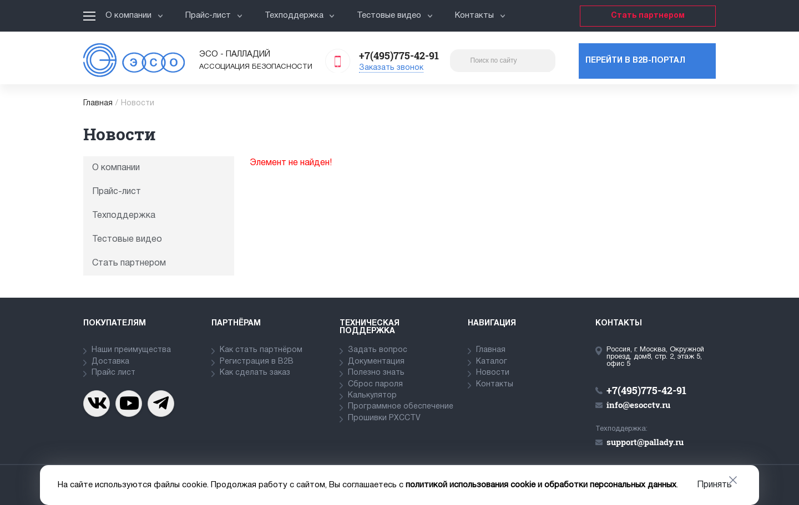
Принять (714, 485)
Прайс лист (113, 372)
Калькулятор (372, 395)
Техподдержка (300, 15)
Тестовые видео (395, 15)
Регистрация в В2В (257, 361)
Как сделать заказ (255, 372)
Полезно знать (376, 372)
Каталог (491, 361)
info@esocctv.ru (638, 404)
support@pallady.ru (645, 441)
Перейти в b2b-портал (635, 60)
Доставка (110, 361)
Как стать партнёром (261, 350)
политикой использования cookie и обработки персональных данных (541, 485)
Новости (492, 372)
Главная (98, 103)
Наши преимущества (131, 350)
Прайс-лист (213, 15)
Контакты (480, 15)
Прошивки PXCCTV (384, 418)
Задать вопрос (377, 350)
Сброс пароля (375, 384)
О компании (134, 15)
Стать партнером (648, 15)
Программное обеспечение (400, 406)
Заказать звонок (391, 68)
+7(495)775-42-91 (399, 55)
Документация (376, 361)
